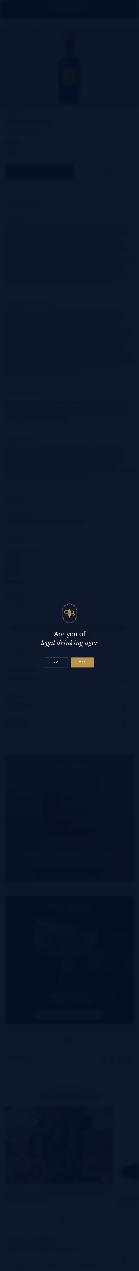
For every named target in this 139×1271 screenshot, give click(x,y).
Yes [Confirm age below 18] (82, 662)
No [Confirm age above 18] (56, 662)
